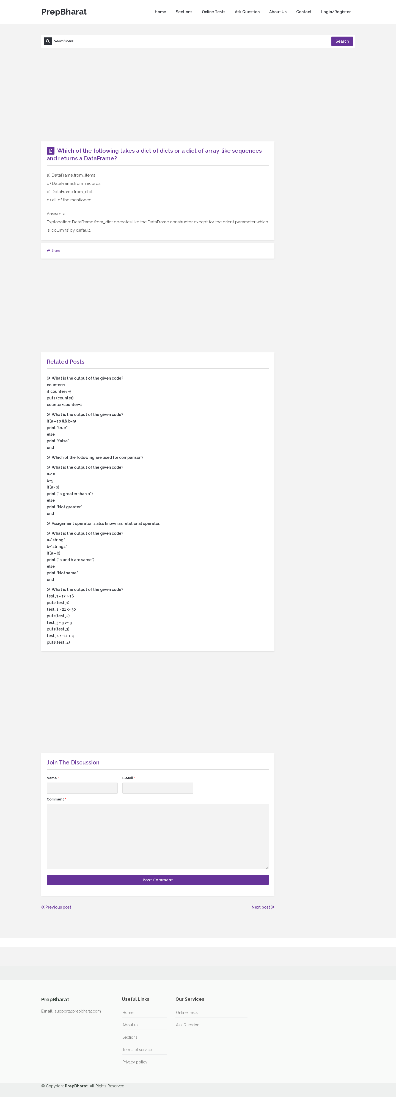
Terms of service (137, 1050)
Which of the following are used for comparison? (95, 457)
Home (160, 12)
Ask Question (247, 12)
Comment (56, 799)
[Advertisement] (198, 94)
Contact (304, 12)
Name (53, 778)
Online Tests (213, 12)
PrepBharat (64, 12)
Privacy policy (134, 1062)
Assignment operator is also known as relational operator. (103, 523)
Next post (263, 907)
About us (130, 1025)
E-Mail (128, 778)
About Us (278, 12)
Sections (184, 12)
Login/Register (336, 12)
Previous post (56, 907)
